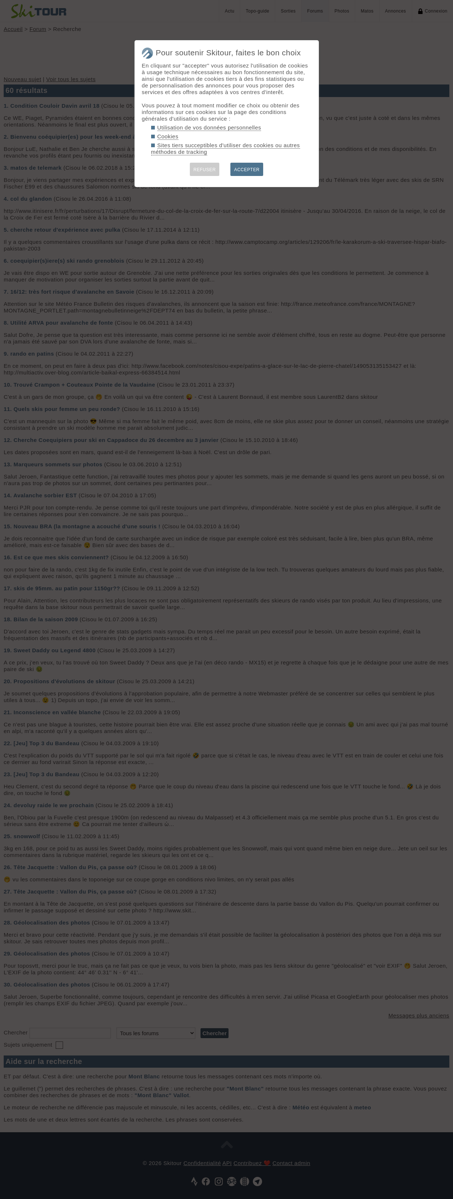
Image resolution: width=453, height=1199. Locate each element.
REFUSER (205, 169)
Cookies (167, 136)
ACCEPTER (246, 169)
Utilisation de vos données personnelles (209, 127)
